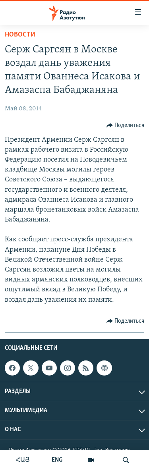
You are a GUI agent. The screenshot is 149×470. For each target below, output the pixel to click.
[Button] (125, 125)
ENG (57, 460)
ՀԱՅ (23, 460)
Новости (20, 35)
